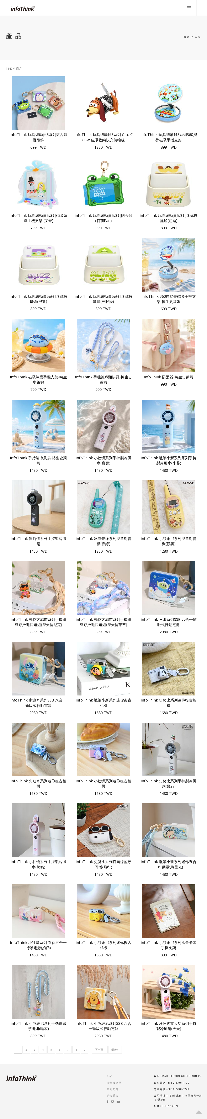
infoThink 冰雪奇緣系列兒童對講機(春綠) (103, 541)
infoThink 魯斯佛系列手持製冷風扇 (38, 541)
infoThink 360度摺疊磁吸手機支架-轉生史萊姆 (168, 299)
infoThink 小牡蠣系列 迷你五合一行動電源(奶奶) (38, 945)
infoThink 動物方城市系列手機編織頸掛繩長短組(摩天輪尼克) (38, 622)
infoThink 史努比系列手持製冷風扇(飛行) (168, 783)
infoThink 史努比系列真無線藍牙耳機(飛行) (103, 864)
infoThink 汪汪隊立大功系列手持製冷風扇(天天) (168, 1026)
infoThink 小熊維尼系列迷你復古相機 (103, 945)
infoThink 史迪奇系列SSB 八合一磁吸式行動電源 (38, 703)
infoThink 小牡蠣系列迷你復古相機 (103, 783)
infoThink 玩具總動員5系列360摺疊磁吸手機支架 (168, 137)
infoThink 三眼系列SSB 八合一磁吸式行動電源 (169, 622)
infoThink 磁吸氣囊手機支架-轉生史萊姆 (38, 379)
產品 (110, 1076)
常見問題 (113, 1089)
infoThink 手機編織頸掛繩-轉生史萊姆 (103, 379)
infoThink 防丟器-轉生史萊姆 (168, 376)
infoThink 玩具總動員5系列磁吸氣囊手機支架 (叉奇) (38, 218)
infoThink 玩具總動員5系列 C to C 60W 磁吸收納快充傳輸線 (103, 137)
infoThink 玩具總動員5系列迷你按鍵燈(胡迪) (168, 218)
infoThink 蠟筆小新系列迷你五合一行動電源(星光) (168, 864)
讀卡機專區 (114, 1082)
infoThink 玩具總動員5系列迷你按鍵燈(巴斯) (38, 299)
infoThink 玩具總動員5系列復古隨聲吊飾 (38, 137)
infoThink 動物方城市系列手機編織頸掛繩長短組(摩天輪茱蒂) (103, 622)
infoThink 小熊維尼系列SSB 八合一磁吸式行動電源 (103, 1026)
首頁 (187, 37)
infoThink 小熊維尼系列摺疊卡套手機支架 (168, 945)
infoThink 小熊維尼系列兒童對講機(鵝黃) (168, 541)
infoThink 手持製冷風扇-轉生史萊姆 (38, 460)
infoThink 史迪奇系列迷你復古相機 (38, 783)
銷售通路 (113, 1095)
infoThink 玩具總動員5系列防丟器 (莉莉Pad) (103, 218)
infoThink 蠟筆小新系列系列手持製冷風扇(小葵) (168, 460)
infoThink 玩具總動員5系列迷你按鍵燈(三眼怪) (103, 299)
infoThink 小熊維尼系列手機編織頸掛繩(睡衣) (38, 1026)
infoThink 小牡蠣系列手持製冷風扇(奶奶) (38, 864)
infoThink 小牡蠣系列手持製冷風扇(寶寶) (103, 460)
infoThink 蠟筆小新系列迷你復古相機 (103, 703)
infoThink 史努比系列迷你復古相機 (168, 703)
